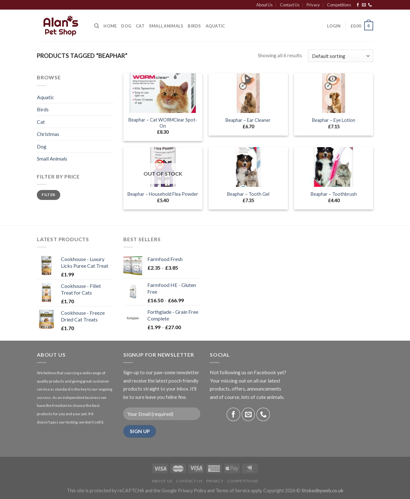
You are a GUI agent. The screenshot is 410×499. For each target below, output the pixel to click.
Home (110, 25)
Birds (194, 25)
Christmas (48, 134)
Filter (48, 194)
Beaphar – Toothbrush (334, 194)
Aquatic (215, 25)
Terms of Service (233, 490)
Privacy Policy (192, 490)
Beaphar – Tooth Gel (248, 194)
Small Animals (166, 25)
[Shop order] (340, 56)
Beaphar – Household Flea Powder (162, 194)
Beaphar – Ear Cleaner (248, 120)
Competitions (339, 4)
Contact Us (289, 4)
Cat (140, 25)
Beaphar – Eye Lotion (333, 120)
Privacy (313, 4)
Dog (126, 25)
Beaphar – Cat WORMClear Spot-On (162, 123)
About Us (264, 4)
